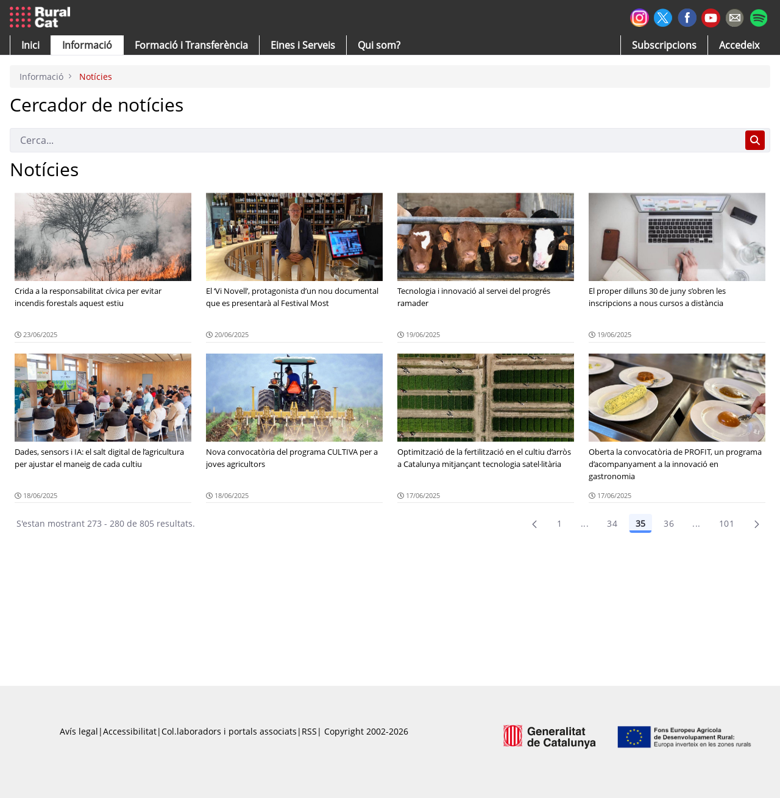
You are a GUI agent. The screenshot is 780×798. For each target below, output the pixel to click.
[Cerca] (375, 140)
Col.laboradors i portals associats (229, 731)
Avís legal (79, 731)
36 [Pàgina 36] (669, 523)
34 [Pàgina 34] (612, 523)
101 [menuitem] (726, 523)
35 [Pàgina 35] (640, 523)
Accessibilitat (130, 731)
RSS (309, 731)
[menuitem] (191, 45)
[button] (30, 45)
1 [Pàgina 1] (559, 523)
